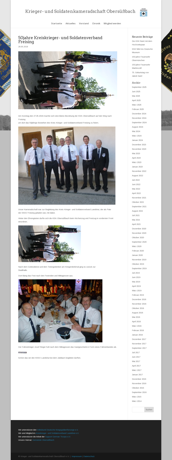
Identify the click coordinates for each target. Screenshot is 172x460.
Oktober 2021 (138, 202)
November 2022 (139, 171)
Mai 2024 (136, 131)
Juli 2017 (136, 352)
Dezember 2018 (139, 299)
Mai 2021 (136, 220)
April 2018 (136, 321)
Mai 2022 (136, 189)
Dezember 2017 (139, 339)
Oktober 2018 (138, 308)
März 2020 (136, 246)
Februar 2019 (138, 295)
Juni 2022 (136, 184)
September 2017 (139, 348)
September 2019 (139, 268)
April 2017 (136, 366)
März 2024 (136, 136)
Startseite (56, 24)
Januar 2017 (137, 374)
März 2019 (136, 290)
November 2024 (139, 118)
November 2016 (139, 383)
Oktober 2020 (138, 237)
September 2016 (139, 392)
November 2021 (139, 197)
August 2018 (137, 312)
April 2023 (136, 158)
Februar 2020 (138, 251)
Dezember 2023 (139, 144)
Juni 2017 (136, 357)
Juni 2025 (136, 91)
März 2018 (136, 326)
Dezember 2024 (139, 113)
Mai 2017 (136, 361)
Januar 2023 (137, 167)
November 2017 (139, 343)
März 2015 (136, 397)
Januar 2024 (137, 140)
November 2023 (139, 149)
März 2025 (136, 105)
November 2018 (139, 304)
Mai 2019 (136, 282)
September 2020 (139, 242)
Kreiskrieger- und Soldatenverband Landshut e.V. (57, 433)
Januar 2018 (137, 335)
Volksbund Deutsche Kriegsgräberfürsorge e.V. (57, 430)
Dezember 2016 (139, 379)
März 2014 (136, 401)
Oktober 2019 (138, 264)
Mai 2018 (136, 317)
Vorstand (84, 24)
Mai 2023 (136, 153)
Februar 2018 (138, 330)
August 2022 (137, 175)
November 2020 (139, 233)
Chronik (96, 24)
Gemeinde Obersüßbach (43, 440)
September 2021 (139, 206)
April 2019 (136, 286)
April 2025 (136, 100)
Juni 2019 (136, 277)
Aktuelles (71, 24)
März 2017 (136, 370)
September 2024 (139, 122)
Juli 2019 (136, 273)
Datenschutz (89, 456)
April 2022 (136, 193)
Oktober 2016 (138, 388)
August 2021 (137, 211)
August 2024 (137, 127)
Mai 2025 (136, 96)
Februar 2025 (138, 109)
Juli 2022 (136, 180)
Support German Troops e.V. (58, 436)
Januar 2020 (137, 255)
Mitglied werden (112, 24)
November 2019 (139, 259)
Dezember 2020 (139, 228)
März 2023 (136, 162)
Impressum (77, 456)
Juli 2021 (136, 215)
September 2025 (139, 87)
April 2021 (136, 224)
